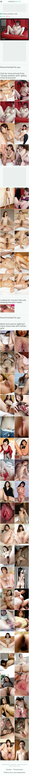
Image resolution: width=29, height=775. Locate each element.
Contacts (9, 769)
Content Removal (18, 769)
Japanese (14, 1)
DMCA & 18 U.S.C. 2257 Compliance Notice (14, 772)
